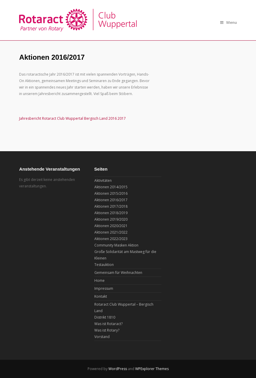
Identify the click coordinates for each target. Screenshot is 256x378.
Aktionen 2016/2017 (111, 199)
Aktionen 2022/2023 (111, 238)
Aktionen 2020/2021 (111, 225)
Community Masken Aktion (116, 245)
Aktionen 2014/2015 (111, 186)
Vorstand (102, 336)
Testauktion (104, 264)
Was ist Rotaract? (108, 323)
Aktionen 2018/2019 (111, 212)
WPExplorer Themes (152, 368)
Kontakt (100, 296)
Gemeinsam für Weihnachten (118, 272)
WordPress (117, 368)
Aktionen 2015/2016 (111, 193)
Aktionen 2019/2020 (111, 219)
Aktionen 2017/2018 (111, 206)
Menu (228, 22)
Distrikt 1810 (104, 317)
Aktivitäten (103, 180)
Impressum (103, 288)
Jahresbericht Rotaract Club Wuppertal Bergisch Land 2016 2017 (72, 118)
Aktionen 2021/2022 (111, 232)
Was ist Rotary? (106, 330)
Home (99, 280)
